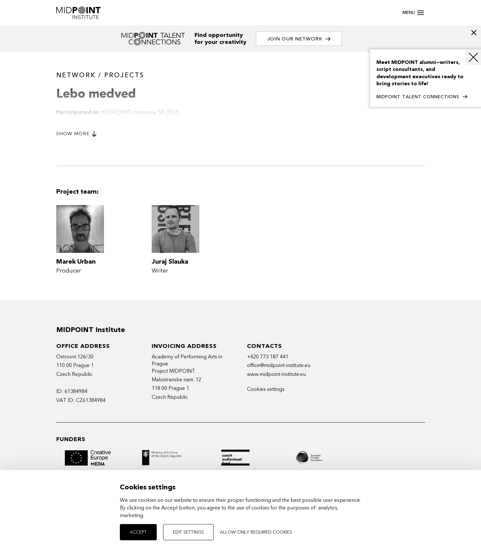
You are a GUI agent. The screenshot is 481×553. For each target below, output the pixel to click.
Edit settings (188, 532)
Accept (138, 532)
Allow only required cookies (256, 532)
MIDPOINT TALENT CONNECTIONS (421, 97)
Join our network (298, 39)
